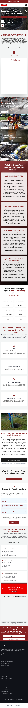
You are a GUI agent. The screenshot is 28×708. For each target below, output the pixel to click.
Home (2, 657)
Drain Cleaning (4, 676)
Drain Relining (4, 687)
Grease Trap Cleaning (5, 680)
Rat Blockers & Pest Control (6, 693)
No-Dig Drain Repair (5, 665)
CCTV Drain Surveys (5, 663)
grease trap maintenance (13, 180)
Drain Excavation (4, 691)
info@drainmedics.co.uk (14, 639)
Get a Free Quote (14, 16)
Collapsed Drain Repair (6, 689)
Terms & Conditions (17, 705)
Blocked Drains (4, 672)
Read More (4, 112)
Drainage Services (4, 659)
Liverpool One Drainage (9, 645)
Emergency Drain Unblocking (7, 661)
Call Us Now (14, 522)
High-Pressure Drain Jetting (6, 674)
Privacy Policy (9, 705)
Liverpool (25, 43)
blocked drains (17, 267)
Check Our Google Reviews (14, 479)
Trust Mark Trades (18, 701)
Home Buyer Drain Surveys (6, 678)
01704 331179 (17, 1)
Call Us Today (14, 591)
